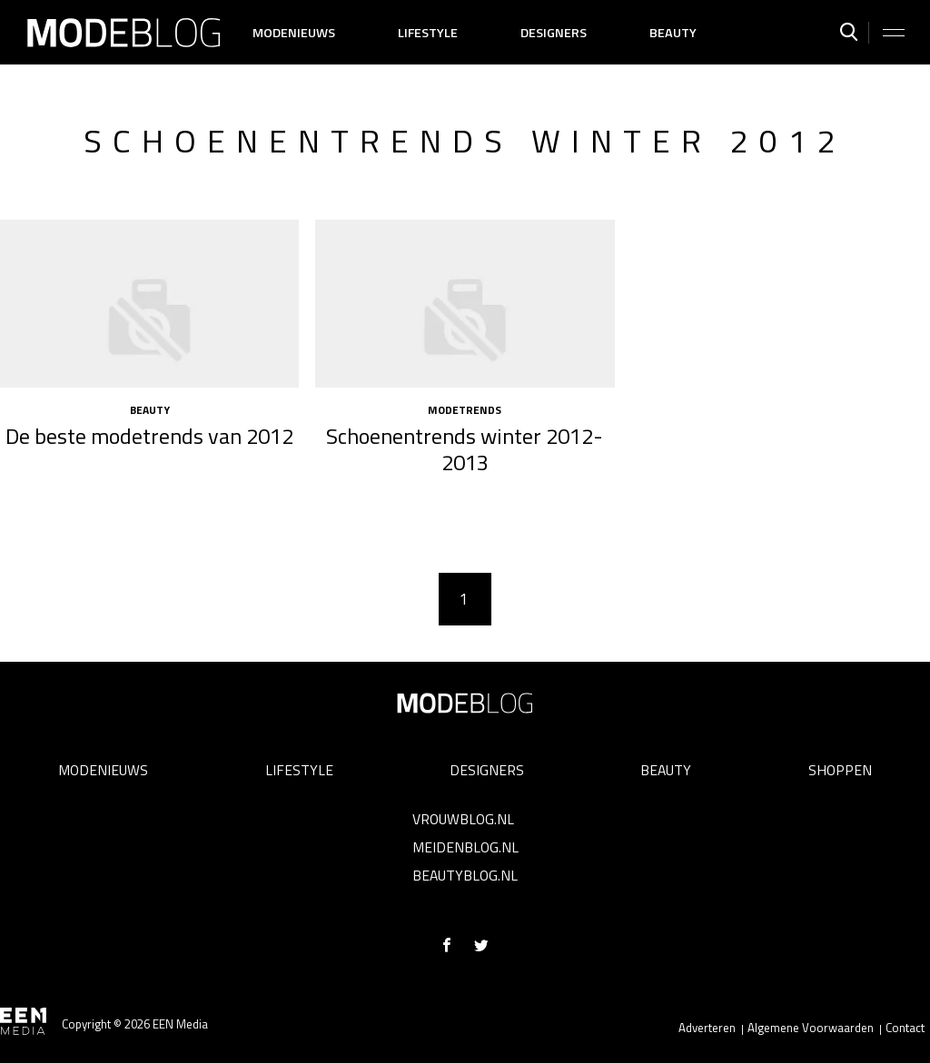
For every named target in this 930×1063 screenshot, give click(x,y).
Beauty (673, 33)
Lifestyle (428, 33)
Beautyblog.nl (465, 875)
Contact (905, 1028)
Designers (553, 33)
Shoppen (840, 770)
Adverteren (707, 1028)
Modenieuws (293, 33)
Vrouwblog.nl (463, 819)
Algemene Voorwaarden (810, 1028)
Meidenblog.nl (465, 847)
